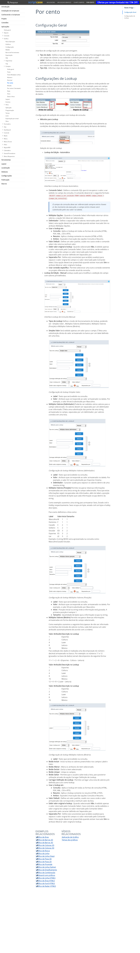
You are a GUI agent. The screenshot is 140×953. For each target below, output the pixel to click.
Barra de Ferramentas (12, 52)
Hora (8, 94)
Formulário (7, 124)
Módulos (4, 172)
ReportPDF (7, 147)
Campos (8, 66)
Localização (5, 168)
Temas (8, 113)
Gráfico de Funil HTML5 (45, 883)
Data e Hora (11, 96)
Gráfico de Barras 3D (44, 842)
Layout (8, 99)
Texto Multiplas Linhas (14, 75)
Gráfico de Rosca (43, 851)
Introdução (5, 7)
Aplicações (5, 27)
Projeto (4, 19)
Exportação (9, 55)
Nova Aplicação (10, 42)
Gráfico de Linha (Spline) (46, 867)
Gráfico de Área (42, 837)
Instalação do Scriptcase (10, 11)
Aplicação (8, 108)
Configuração (10, 47)
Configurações (6, 176)
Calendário (7, 150)
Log (7, 64)
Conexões (4, 23)
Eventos (8, 102)
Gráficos (8, 44)
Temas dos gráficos (70, 840)
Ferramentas (6, 160)
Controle (6, 133)
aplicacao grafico (64, 2)
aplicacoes (51, 2)
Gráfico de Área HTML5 (45, 881)
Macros (4, 184)
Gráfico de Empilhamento (46, 870)
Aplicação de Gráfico (70, 837)
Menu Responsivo (9, 156)
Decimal (9, 80)
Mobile (8, 50)
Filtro (7, 105)
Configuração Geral (130, 12)
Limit (7, 116)
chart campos (79, 2)
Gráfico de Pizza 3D (44, 859)
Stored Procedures (9, 153)
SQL (7, 58)
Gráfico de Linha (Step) (45, 856)
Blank (5, 136)
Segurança (9, 61)
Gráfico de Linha (42, 853)
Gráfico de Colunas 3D (45, 848)
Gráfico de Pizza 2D (44, 861)
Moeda (9, 86)
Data (8, 91)
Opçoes (6, 33)
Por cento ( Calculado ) (14, 88)
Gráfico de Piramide (44, 864)
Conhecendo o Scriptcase (10, 15)
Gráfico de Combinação (45, 872)
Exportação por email (12, 118)
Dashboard (7, 130)
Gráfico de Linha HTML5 (45, 878)
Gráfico (6, 39)
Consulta (6, 36)
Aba (5, 127)
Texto (8, 72)
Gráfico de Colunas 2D (45, 845)
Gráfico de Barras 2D (44, 840)
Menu (5, 139)
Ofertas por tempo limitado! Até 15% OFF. (117, 2)
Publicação (5, 180)
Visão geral (7, 30)
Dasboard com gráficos (45, 875)
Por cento (10, 83)
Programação (10, 110)
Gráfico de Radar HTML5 (46, 886)
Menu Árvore (8, 142)
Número (9, 77)
